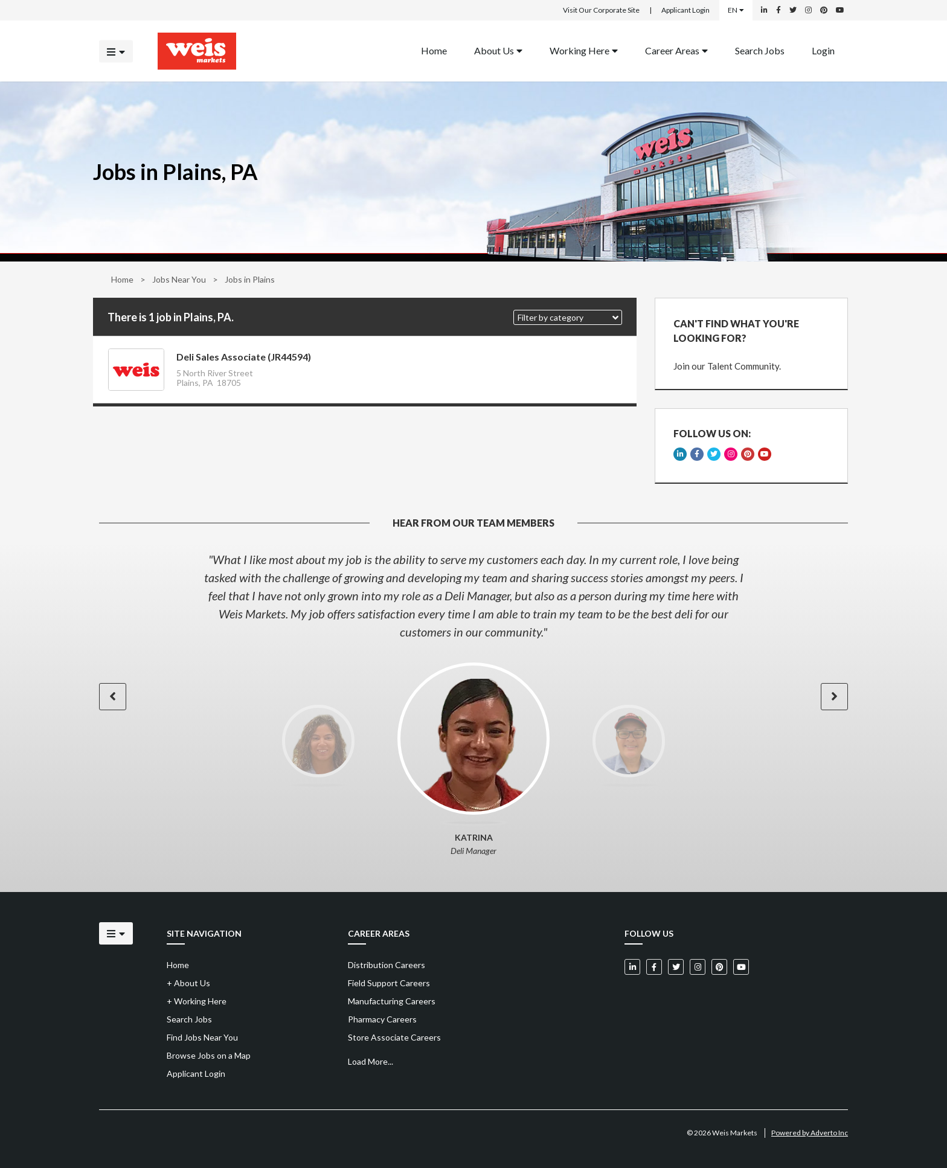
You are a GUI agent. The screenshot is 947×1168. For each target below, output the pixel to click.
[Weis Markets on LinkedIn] (764, 10)
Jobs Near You (179, 279)
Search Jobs (760, 50)
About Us (498, 50)
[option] (473, 595)
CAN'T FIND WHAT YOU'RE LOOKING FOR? (736, 331)
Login (823, 50)
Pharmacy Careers (382, 1019)
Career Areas (676, 50)
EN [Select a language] (736, 9)
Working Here (584, 50)
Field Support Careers (389, 983)
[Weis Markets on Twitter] (793, 10)
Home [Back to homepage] (434, 50)
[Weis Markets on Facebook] (778, 10)
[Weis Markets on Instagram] (808, 10)
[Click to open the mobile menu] (116, 51)
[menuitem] (434, 51)
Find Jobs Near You (202, 1037)
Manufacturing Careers (391, 1001)
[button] (567, 317)
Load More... (370, 1061)
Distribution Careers (386, 965)
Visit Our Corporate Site (601, 9)
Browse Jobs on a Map (209, 1055)
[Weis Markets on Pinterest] (824, 10)
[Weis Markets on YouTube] (840, 10)
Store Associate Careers (394, 1037)
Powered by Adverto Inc (809, 1132)
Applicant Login (685, 9)
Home (122, 279)
